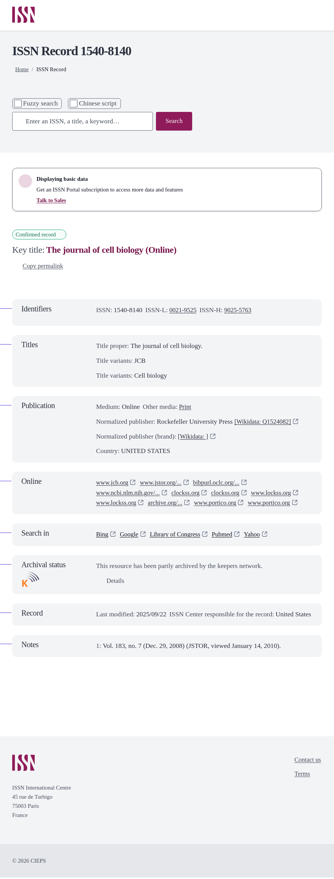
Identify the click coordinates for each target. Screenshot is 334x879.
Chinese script (98, 104)
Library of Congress (177, 535)
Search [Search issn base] (174, 122)
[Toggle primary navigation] (310, 16)
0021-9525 (183, 311)
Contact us (307, 761)
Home (22, 70)
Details (111, 582)
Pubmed (227, 535)
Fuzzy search (40, 104)
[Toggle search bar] (285, 16)
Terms (301, 776)
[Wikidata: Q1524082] (264, 423)
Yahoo (257, 535)
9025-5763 (240, 311)
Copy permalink (39, 267)
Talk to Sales (52, 201)
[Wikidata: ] (194, 437)
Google (130, 535)
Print (185, 408)
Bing (102, 535)
